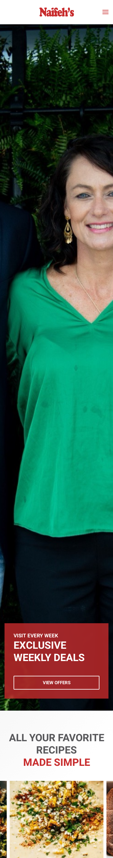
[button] (105, 12)
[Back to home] (56, 12)
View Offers (57, 682)
